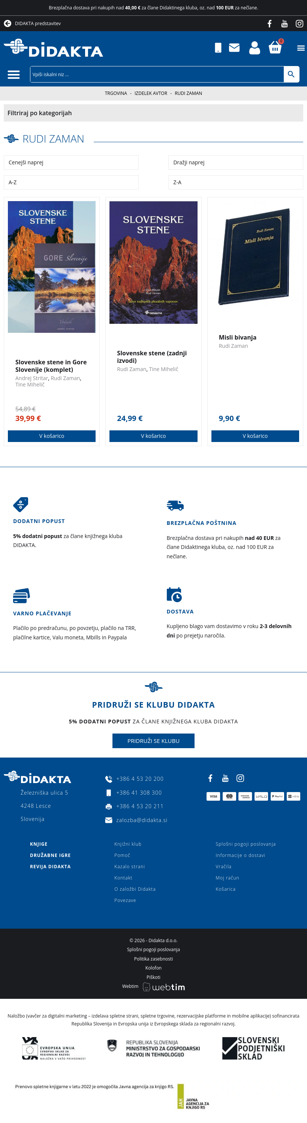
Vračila (224, 866)
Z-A (177, 182)
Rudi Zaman (53, 138)
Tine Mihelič (30, 384)
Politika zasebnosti (153, 959)
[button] (301, 48)
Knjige (39, 844)
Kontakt (123, 878)
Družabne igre (50, 855)
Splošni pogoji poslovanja (246, 844)
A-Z (12, 182)
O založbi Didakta (135, 889)
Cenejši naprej (26, 162)
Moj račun (228, 878)
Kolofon (153, 968)
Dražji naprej (188, 162)
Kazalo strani (129, 866)
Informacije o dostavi (241, 855)
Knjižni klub (128, 844)
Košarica (226, 889)
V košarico (51, 435)
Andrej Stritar (31, 378)
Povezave (125, 900)
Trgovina (116, 93)
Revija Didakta (50, 866)
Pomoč (122, 855)
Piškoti (153, 977)
